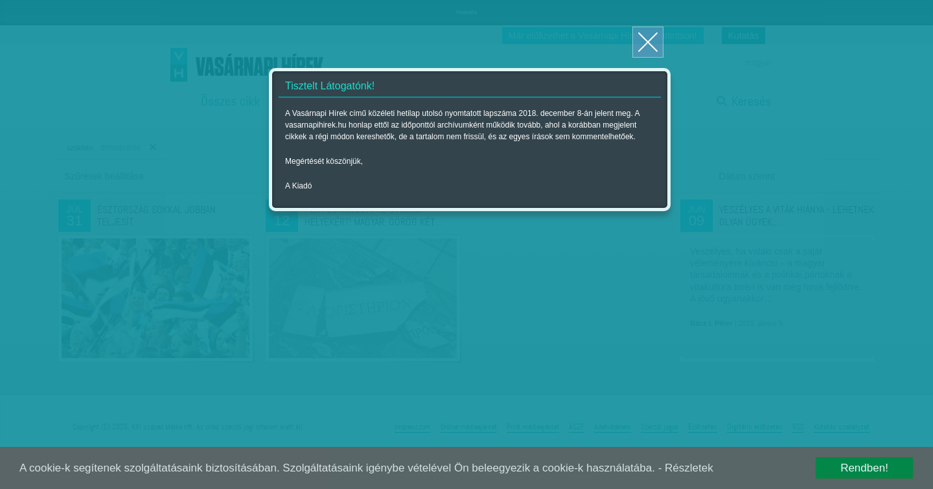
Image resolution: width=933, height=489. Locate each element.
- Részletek (685, 468)
